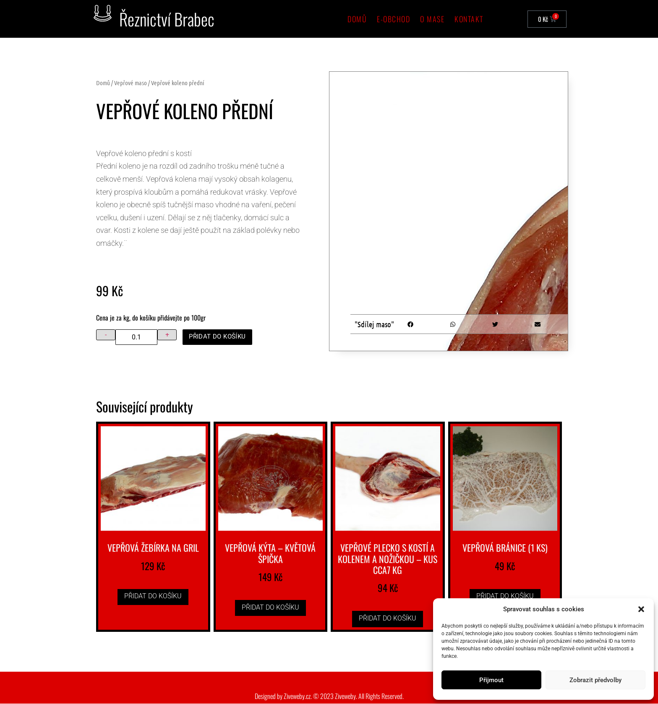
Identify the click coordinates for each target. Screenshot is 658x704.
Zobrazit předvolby (595, 680)
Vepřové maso (130, 82)
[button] (641, 609)
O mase (432, 18)
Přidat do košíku (219, 337)
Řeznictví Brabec (166, 18)
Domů (357, 18)
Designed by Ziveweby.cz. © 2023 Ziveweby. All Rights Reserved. (329, 696)
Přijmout (491, 680)
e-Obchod (393, 18)
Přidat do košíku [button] (153, 596)
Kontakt (468, 18)
